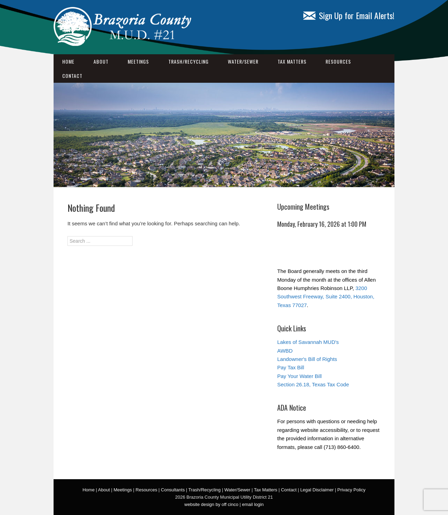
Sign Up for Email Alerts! (348, 15)
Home (68, 61)
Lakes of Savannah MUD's (308, 342)
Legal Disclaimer (317, 489)
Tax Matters (292, 61)
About (101, 61)
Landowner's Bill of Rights (307, 359)
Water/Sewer (243, 61)
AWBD (285, 351)
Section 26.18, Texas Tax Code (313, 384)
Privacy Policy (351, 489)
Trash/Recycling (188, 61)
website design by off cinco (211, 504)
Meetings (138, 61)
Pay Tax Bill (290, 367)
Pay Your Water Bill (299, 376)
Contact (72, 75)
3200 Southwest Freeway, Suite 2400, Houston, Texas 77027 (325, 296)
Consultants (173, 489)
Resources (338, 61)
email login (253, 504)
